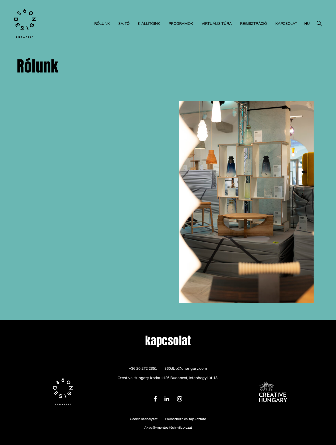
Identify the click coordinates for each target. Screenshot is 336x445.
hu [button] (307, 23)
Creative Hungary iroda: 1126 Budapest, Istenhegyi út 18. (168, 377)
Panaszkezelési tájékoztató (185, 419)
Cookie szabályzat (144, 419)
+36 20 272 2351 (143, 368)
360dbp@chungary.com (185, 368)
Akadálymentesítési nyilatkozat (168, 427)
